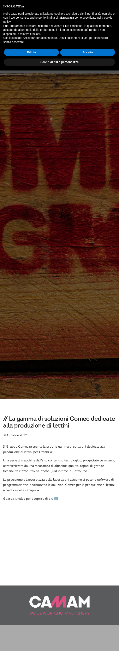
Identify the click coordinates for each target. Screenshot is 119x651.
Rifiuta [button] (31, 52)
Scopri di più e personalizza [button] (59, 62)
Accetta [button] (87, 52)
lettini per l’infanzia (38, 456)
